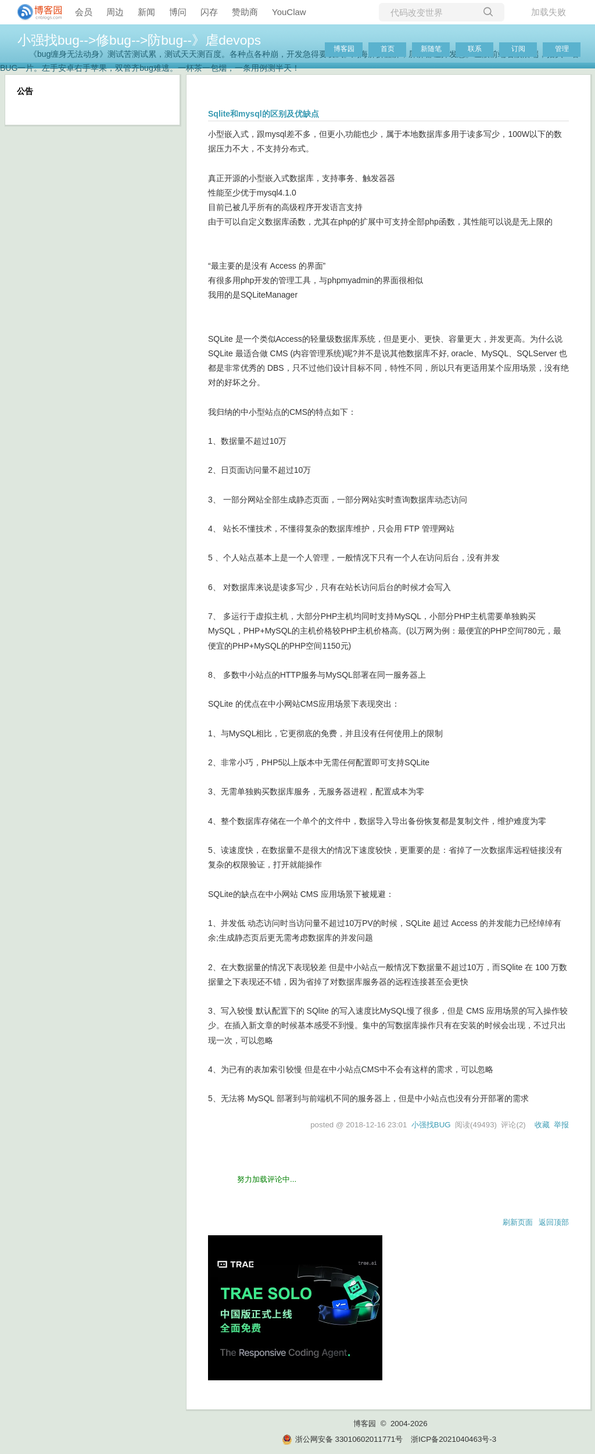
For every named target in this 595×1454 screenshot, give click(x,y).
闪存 (209, 12)
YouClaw (289, 12)
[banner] (35, 12)
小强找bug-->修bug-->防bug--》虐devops (139, 40)
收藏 (542, 1124)
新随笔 (431, 49)
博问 (178, 12)
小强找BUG (431, 1124)
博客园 (344, 49)
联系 (475, 49)
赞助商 (245, 12)
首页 (388, 49)
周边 (115, 12)
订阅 (518, 49)
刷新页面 (518, 1222)
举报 (561, 1124)
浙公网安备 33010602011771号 (342, 1439)
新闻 (146, 12)
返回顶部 (554, 1222)
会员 (83, 12)
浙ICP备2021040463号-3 (453, 1439)
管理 (562, 49)
